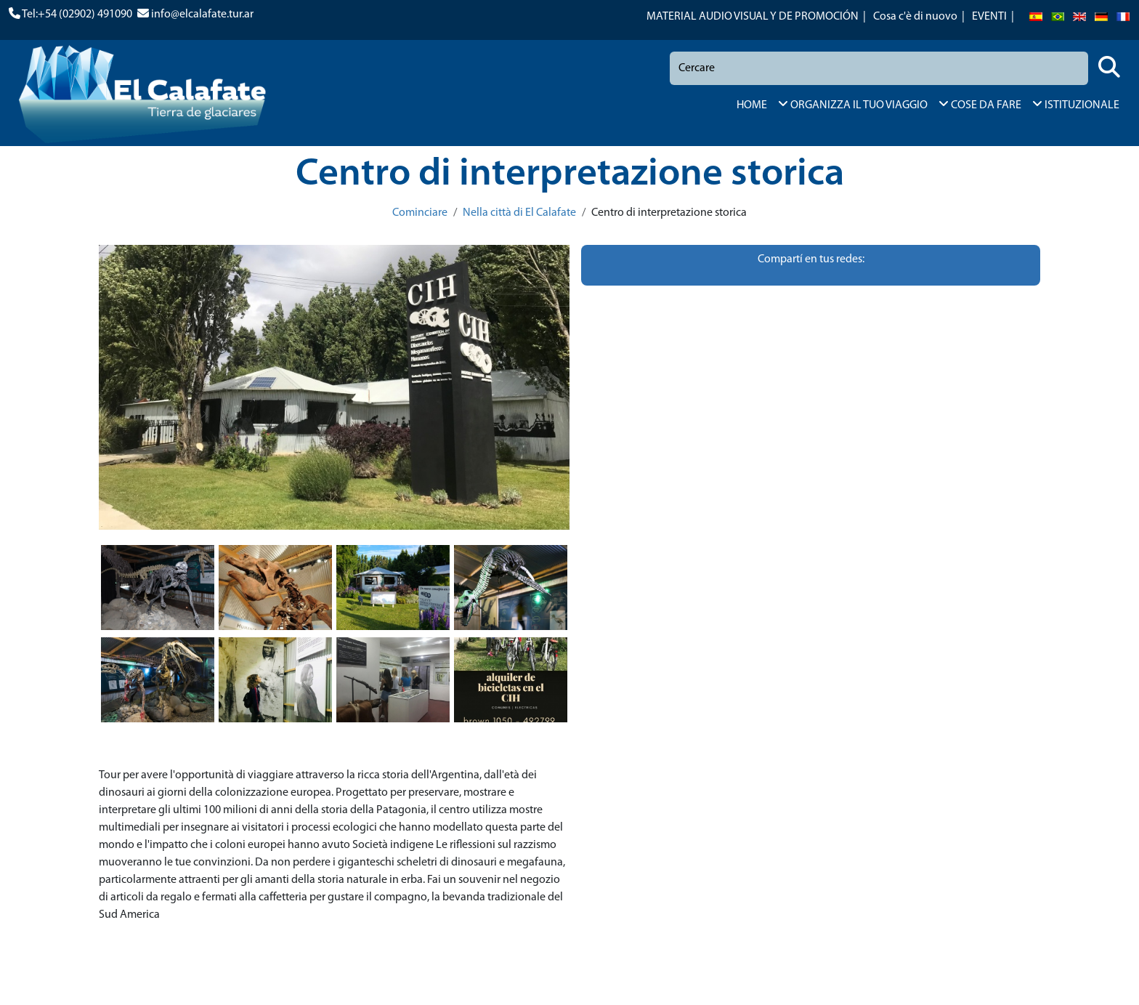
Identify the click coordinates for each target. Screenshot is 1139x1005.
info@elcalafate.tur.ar (202, 14)
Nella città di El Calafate (519, 213)
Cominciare (419, 213)
